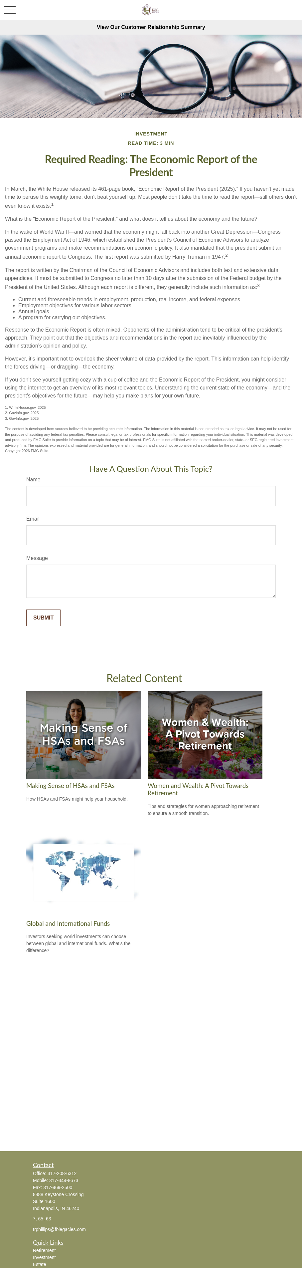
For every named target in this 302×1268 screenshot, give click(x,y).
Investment (44, 1257)
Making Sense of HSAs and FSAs (70, 785)
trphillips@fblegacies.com (59, 1229)
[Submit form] (43, 618)
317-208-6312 (62, 1173)
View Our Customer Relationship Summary (151, 27)
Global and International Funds (68, 923)
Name (33, 479)
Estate (39, 1264)
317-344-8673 (63, 1180)
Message (37, 558)
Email (33, 519)
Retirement (44, 1250)
